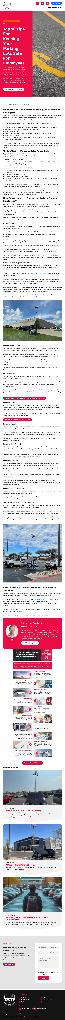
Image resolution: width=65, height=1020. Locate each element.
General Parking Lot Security (12, 21)
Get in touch (9, 964)
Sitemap (35, 1016)
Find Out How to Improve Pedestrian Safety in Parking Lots (25, 398)
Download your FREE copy (32, 763)
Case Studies (47, 999)
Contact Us (56, 3)
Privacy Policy (47, 972)
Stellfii (23, 1002)
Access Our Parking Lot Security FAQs (18, 420)
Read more (26, 817)
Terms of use (28, 1016)
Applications (25, 999)
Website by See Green (18, 1016)
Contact (46, 1002)
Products (24, 997)
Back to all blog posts (30, 643)
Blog (44, 997)
